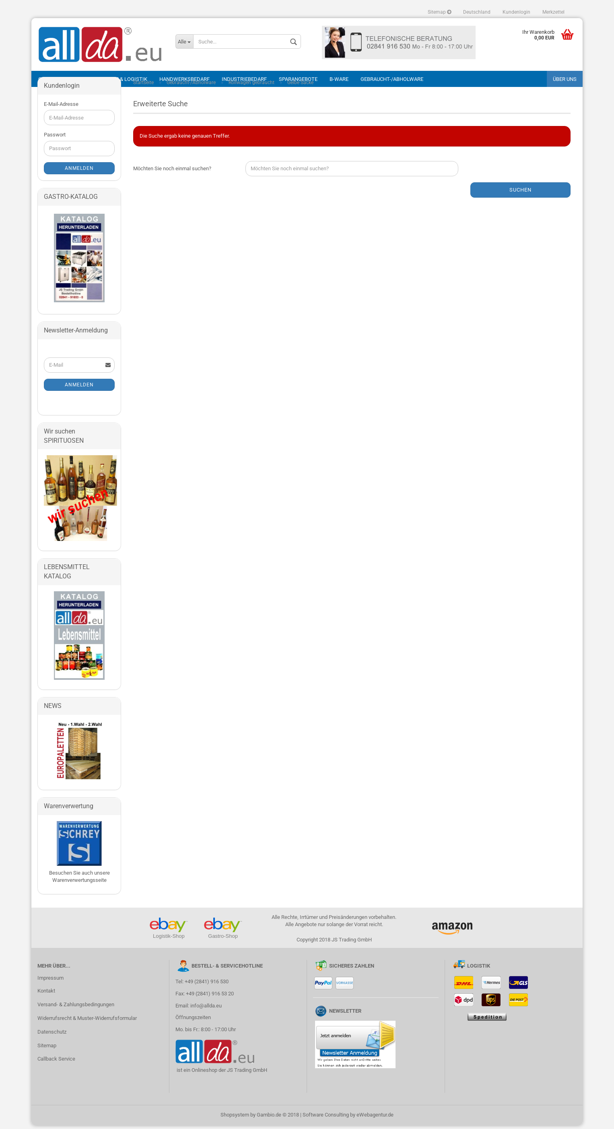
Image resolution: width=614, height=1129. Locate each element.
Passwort (55, 138)
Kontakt (46, 994)
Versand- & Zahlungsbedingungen (75, 1008)
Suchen (520, 193)
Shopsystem (234, 1118)
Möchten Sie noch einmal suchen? (172, 172)
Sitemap (439, 12)
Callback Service (56, 1062)
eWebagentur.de (375, 1118)
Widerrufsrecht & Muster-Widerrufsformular (87, 1022)
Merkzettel (553, 12)
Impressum (50, 981)
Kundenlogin (516, 12)
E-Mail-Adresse (61, 108)
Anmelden (79, 172)
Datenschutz (51, 1035)
